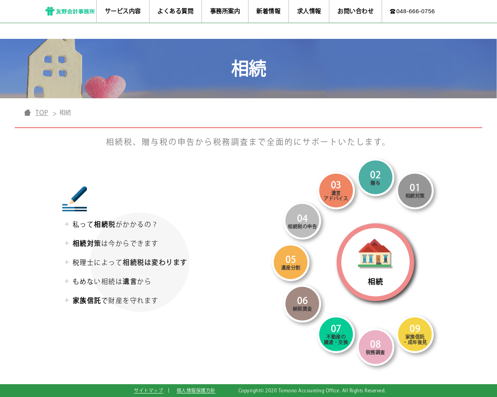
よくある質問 (175, 11)
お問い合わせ (355, 11)
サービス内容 (123, 11)
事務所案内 (225, 11)
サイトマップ (148, 390)
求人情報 (309, 11)
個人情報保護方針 (196, 390)
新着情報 (268, 11)
